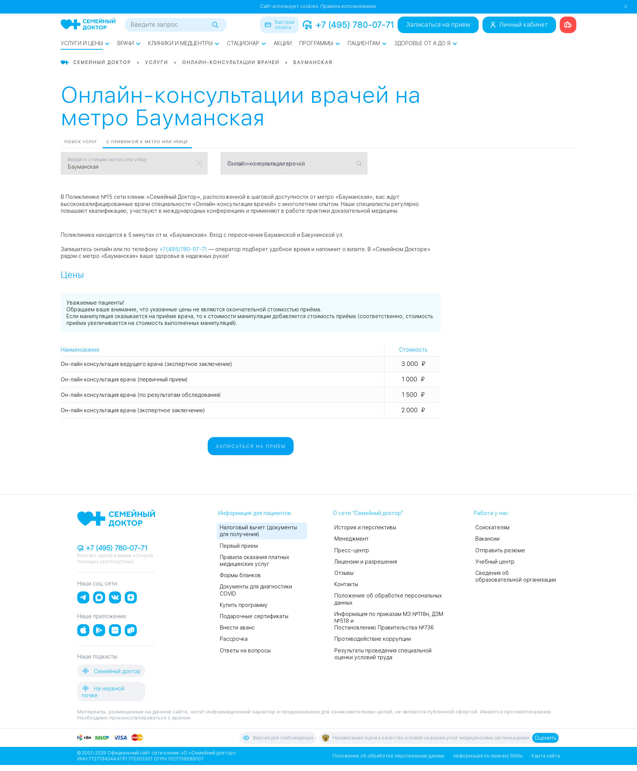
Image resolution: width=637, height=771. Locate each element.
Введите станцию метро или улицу (107, 159)
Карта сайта (545, 756)
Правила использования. (348, 6)
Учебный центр (494, 562)
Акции (283, 43)
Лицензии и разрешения (365, 562)
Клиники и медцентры (183, 43)
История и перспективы (365, 527)
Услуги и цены (85, 43)
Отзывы (344, 573)
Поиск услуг (80, 141)
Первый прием (239, 546)
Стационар (246, 43)
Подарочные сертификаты (254, 616)
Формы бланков (240, 575)
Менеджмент (351, 539)
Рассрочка (234, 639)
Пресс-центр (351, 550)
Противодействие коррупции (372, 639)
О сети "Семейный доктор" (368, 513)
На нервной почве (103, 691)
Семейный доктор (111, 671)
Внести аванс (237, 628)
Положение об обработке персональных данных (388, 756)
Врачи (129, 43)
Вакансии (487, 539)
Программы (319, 43)
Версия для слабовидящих (277, 738)
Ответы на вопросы (245, 651)
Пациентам (367, 43)
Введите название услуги (260, 163)
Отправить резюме (500, 550)
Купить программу (244, 605)
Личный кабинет (519, 24)
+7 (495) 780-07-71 (348, 24)
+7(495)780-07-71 (183, 249)
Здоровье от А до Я (425, 43)
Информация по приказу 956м (487, 756)
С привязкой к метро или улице (147, 141)
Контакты (346, 584)
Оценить (545, 738)
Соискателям (492, 527)
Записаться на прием (438, 24)
